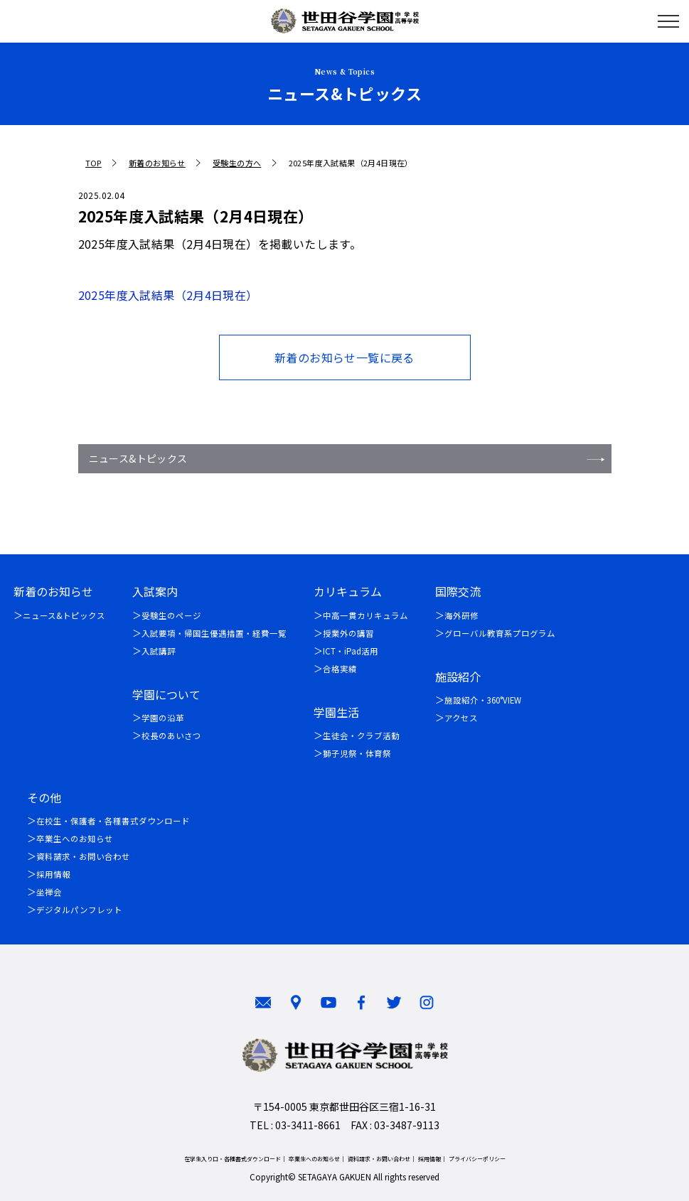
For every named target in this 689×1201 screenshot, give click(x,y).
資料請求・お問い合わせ (83, 856)
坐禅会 (49, 892)
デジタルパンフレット (79, 909)
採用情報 (53, 874)
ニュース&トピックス (138, 458)
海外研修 (461, 615)
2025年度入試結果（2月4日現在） (168, 294)
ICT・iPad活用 (350, 651)
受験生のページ (171, 615)
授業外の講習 (348, 633)
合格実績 (340, 668)
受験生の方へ (237, 163)
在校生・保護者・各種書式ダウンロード (113, 820)
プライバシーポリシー (477, 1159)
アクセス (461, 717)
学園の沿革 (162, 717)
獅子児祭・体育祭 (357, 753)
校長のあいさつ (171, 735)
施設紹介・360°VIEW (482, 700)
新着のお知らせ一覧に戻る (344, 357)
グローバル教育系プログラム (499, 633)
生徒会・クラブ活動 (361, 735)
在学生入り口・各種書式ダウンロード (232, 1159)
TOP (93, 163)
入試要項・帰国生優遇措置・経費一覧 (214, 633)
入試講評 (158, 651)
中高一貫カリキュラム (365, 615)
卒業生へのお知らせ (74, 838)
